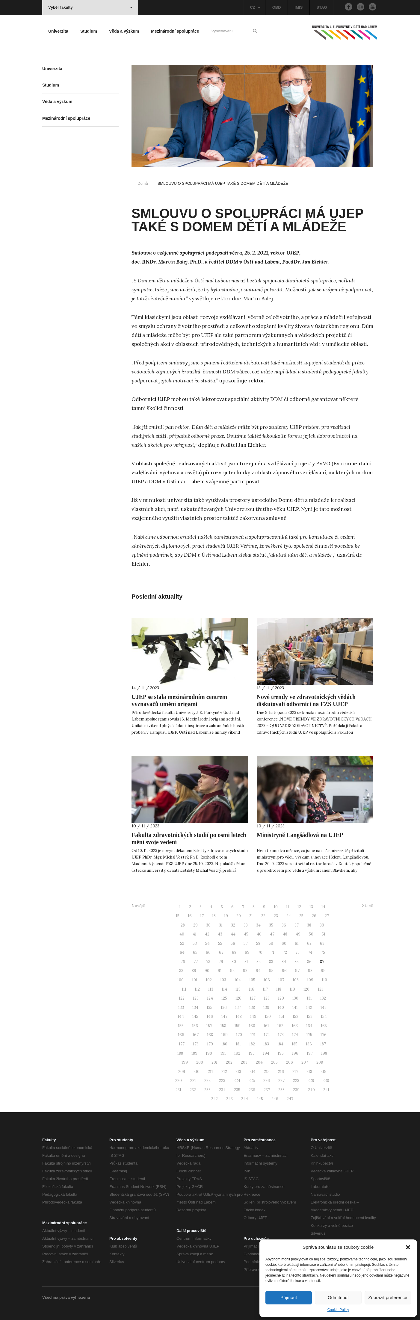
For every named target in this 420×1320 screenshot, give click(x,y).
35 (271, 925)
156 (195, 1025)
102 (209, 980)
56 (233, 943)
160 (252, 1025)
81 (246, 961)
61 (297, 943)
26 (314, 915)
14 (323, 906)
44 (233, 934)
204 (259, 1062)
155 (181, 1025)
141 (295, 1007)
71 (272, 952)
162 (280, 1025)
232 (193, 1089)
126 (238, 998)
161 (266, 1025)
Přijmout (288, 1297)
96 (284, 970)
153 (309, 1016)
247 (290, 1098)
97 (297, 970)
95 (271, 970)
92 (232, 970)
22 (263, 915)
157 (209, 1025)
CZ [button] (255, 7)
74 (310, 952)
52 (182, 943)
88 (181, 970)
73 (297, 952)
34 (258, 925)
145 (195, 1016)
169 (224, 1034)
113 (210, 989)
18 (214, 915)
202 (229, 1062)
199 (185, 1062)
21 (251, 915)
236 (252, 1089)
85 (296, 961)
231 (178, 1089)
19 (226, 915)
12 (299, 906)
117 (265, 989)
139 (266, 1007)
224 (237, 1080)
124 (210, 998)
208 (319, 1062)
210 (197, 1071)
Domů (143, 183)
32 (233, 925)
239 (296, 1089)
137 (238, 1007)
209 (181, 1071)
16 (190, 915)
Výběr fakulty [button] (90, 7)
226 (266, 1080)
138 (252, 1007)
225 (252, 1080)
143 (324, 1007)
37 (296, 925)
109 (310, 980)
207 (304, 1062)
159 (238, 1025)
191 (223, 1053)
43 (220, 934)
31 (221, 925)
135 (209, 1007)
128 (267, 998)
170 (239, 1034)
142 (309, 1007)
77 (196, 961)
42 (207, 934)
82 (258, 961)
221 (193, 1080)
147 (224, 1016)
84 (284, 961)
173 (281, 1034)
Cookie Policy (338, 1310)
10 (276, 906)
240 (311, 1089)
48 (285, 934)
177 (182, 1044)
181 (238, 1044)
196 (295, 1053)
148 (239, 1016)
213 (238, 1071)
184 (280, 1044)
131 (309, 998)
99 (323, 970)
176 (324, 1034)
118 (278, 989)
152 (295, 1016)
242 (214, 1098)
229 (311, 1080)
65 (195, 952)
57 (246, 943)
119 (292, 989)
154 (324, 1016)
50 (311, 934)
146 (210, 1016)
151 (281, 1016)
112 (197, 989)
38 (309, 925)
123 (196, 998)
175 (309, 1034)
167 (196, 1034)
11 (287, 906)
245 (259, 1098)
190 (209, 1053)
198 (324, 1053)
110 (324, 980)
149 (253, 1016)
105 (252, 980)
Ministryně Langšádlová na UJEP (300, 835)
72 (285, 952)
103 (223, 980)
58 (258, 943)
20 (238, 915)
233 (207, 1089)
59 (271, 943)
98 (310, 970)
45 (246, 934)
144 (181, 1016)
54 (207, 943)
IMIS (299, 7)
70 (260, 952)
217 (295, 1071)
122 (182, 998)
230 (326, 1080)
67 (221, 952)
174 (295, 1034)
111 (184, 989)
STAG (321, 7)
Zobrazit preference (387, 1297)
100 (180, 980)
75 (323, 952)
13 (311, 906)
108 (296, 980)
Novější (138, 905)
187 (323, 1044)
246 (274, 1098)
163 (295, 1025)
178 (196, 1044)
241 (326, 1089)
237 (267, 1089)
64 (182, 952)
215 (267, 1071)
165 (324, 1025)
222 (207, 1080)
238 (281, 1089)
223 (222, 1080)
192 (237, 1053)
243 (229, 1098)
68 (234, 952)
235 (237, 1089)
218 (309, 1071)
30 (208, 925)
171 (253, 1034)
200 (199, 1062)
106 (267, 980)
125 (224, 998)
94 (258, 970)
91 (220, 970)
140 (281, 1007)
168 (210, 1034)
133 (181, 1007)
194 (266, 1053)
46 (259, 934)
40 (181, 934)
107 (281, 980)
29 (195, 925)
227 (281, 1080)
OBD (276, 7)
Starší (367, 905)
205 (274, 1062)
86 (309, 961)
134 (195, 1007)
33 (246, 925)
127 (253, 998)
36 (284, 925)
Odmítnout (338, 1297)
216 (281, 1071)
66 (208, 952)
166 (181, 1034)
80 (234, 961)
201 (214, 1062)
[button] (408, 1247)
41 (195, 934)
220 (178, 1080)
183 (266, 1044)
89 (194, 970)
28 (183, 925)
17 (202, 915)
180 (224, 1044)
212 (224, 1071)
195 (281, 1053)
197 (310, 1053)
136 (224, 1007)
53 (195, 943)
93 (245, 970)
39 (322, 925)
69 (247, 952)
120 (306, 989)
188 (180, 1053)
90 (207, 970)
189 (194, 1053)
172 (267, 1034)
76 (183, 961)
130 (295, 998)
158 (223, 1025)
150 (268, 1016)
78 (208, 961)
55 (220, 943)
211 (210, 1071)
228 (296, 1080)
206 (289, 1062)
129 (281, 998)
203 (244, 1062)
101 (194, 980)
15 (177, 915)
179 (210, 1044)
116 (251, 989)
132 (323, 998)
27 (327, 915)
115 (238, 989)
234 (222, 1089)
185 (294, 1044)
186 (309, 1044)
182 (252, 1044)
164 (309, 1025)
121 (320, 989)
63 (322, 943)
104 (238, 980)
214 (253, 1071)
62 (309, 943)
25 (301, 915)
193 (252, 1053)
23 (276, 915)
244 (244, 1098)
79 (221, 961)
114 (224, 989)
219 (324, 1071)
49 (298, 934)
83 (271, 961)
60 (284, 943)
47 (272, 934)
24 (288, 915)
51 (323, 934)
